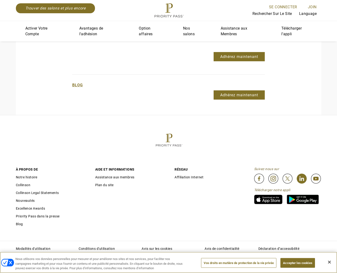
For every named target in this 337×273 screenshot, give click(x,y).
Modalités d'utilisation (33, 249)
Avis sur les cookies (157, 249)
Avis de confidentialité (222, 249)
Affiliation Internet (189, 177)
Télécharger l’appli (291, 31)
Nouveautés (25, 201)
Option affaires (146, 31)
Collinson (23, 185)
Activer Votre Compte (36, 31)
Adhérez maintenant (239, 56)
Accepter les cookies (297, 262)
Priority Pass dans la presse (38, 216)
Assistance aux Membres (234, 31)
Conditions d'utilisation (97, 249)
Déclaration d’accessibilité (279, 249)
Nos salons (189, 31)
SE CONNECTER (283, 7)
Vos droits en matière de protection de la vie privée (239, 262)
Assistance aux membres (115, 177)
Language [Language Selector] (310, 13)
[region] (168, 262)
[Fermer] (329, 262)
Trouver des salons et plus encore (55, 8)
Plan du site (104, 185)
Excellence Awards (30, 208)
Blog (77, 85)
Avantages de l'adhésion (91, 31)
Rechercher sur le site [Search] (268, 14)
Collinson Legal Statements (37, 193)
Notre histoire (26, 177)
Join (312, 7)
